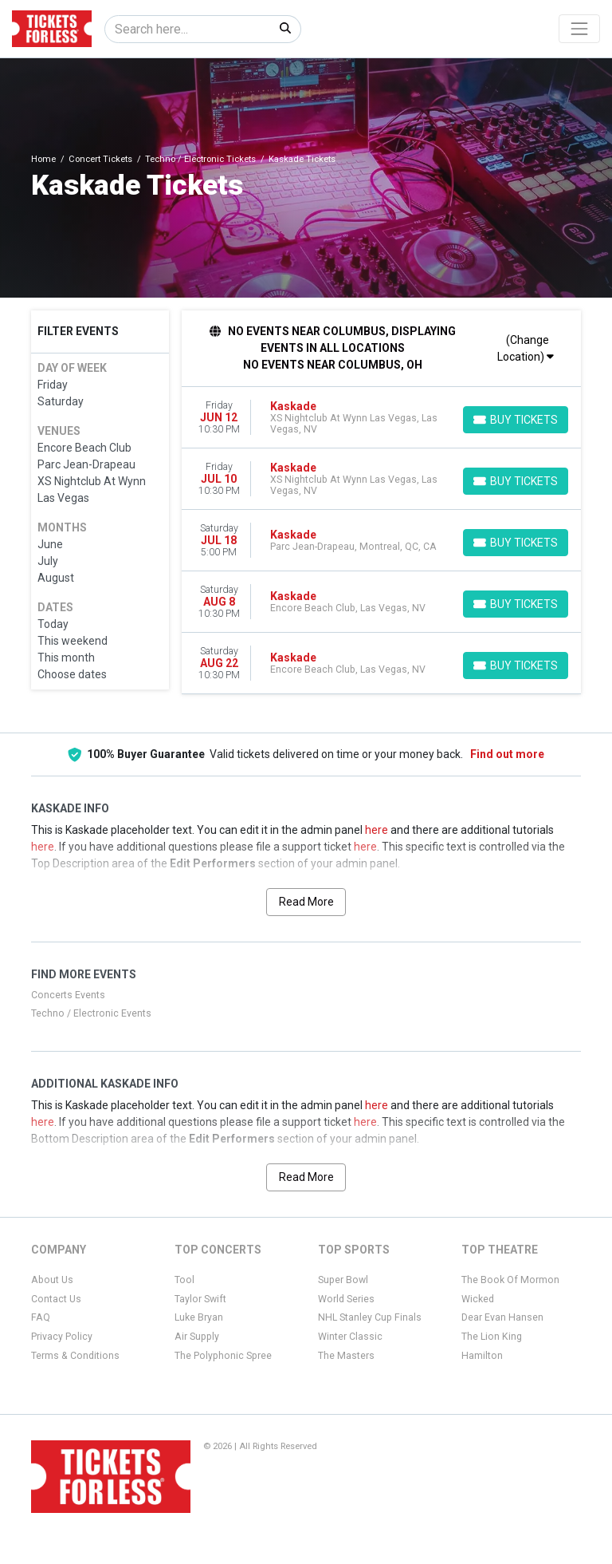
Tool (184, 1280)
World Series (346, 1299)
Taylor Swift (200, 1299)
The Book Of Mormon (510, 1280)
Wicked (477, 1299)
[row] (382, 417)
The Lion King (491, 1336)
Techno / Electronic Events (91, 1013)
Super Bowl (343, 1280)
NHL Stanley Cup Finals (370, 1317)
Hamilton (482, 1355)
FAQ (40, 1317)
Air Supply (197, 1336)
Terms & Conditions (75, 1355)
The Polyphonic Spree (223, 1355)
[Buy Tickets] (515, 419)
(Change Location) (525, 348)
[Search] (187, 29)
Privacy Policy (61, 1336)
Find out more (507, 754)
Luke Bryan (199, 1317)
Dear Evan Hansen (502, 1317)
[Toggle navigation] (579, 28)
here (376, 829)
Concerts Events (68, 995)
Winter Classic (350, 1336)
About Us (52, 1280)
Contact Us (56, 1299)
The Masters (346, 1355)
